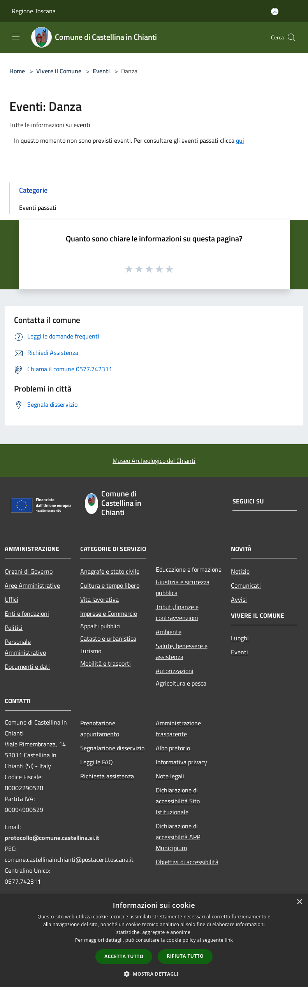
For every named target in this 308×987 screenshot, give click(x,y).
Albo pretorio (173, 748)
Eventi (101, 71)
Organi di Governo (29, 571)
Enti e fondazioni (27, 613)
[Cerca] (291, 37)
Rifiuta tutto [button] (185, 956)
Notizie (240, 571)
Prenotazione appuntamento (99, 728)
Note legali (170, 776)
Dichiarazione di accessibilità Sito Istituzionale (178, 801)
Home (17, 71)
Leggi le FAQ (96, 762)
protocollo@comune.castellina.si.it (52, 837)
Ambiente (168, 631)
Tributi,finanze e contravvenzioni (177, 612)
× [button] (299, 902)
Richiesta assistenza (107, 776)
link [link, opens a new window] (229, 940)
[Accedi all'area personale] (274, 11)
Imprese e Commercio (108, 613)
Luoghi (240, 638)
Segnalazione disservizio (112, 748)
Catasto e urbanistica (108, 638)
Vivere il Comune (59, 71)
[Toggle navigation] (15, 36)
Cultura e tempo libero (109, 585)
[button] (154, 974)
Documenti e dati (27, 666)
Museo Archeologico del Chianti (154, 460)
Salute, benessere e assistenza (182, 651)
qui (240, 140)
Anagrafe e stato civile (109, 571)
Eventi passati (37, 207)
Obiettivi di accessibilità (187, 862)
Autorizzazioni (175, 670)
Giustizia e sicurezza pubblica (182, 587)
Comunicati (246, 585)
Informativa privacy (181, 762)
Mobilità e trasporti (105, 663)
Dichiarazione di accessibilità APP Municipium (178, 836)
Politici (14, 627)
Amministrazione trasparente (178, 728)
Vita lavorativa (99, 599)
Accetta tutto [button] (123, 956)
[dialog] (154, 940)
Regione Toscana (34, 11)
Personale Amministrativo (25, 647)
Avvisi (239, 599)
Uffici (11, 599)
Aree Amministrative (32, 585)
